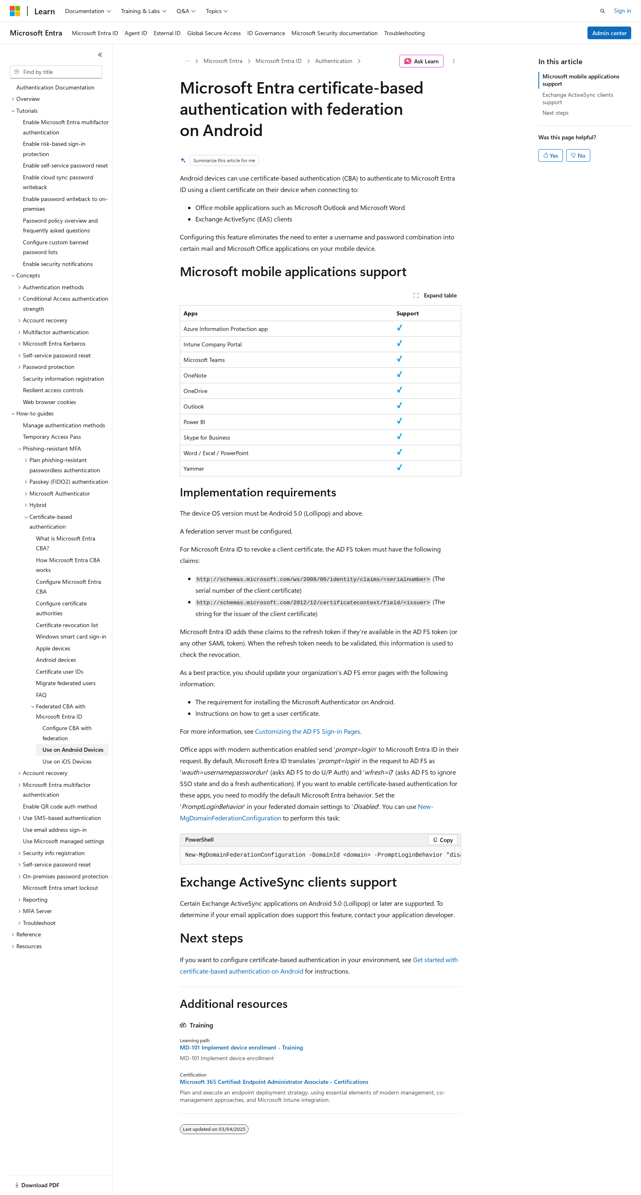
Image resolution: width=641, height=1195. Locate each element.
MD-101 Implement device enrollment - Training (241, 1047)
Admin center (609, 33)
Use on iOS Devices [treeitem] (67, 761)
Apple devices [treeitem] (53, 648)
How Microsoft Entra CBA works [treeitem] (68, 565)
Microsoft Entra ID (279, 61)
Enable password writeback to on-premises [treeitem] (65, 204)
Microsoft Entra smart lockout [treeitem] (60, 887)
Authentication (333, 61)
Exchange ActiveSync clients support (577, 98)
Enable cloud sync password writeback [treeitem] (58, 182)
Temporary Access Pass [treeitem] (52, 436)
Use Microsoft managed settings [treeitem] (63, 841)
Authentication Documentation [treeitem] (55, 87)
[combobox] (56, 71)
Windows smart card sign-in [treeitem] (71, 636)
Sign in (622, 10)
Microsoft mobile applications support (580, 79)
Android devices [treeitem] (56, 659)
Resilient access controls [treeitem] (53, 390)
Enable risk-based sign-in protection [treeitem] (54, 149)
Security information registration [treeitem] (63, 378)
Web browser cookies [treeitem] (49, 402)
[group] (320, 855)
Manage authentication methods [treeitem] (64, 425)
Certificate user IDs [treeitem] (59, 671)
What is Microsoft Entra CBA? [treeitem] (65, 543)
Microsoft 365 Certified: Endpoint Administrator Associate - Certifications (274, 1082)
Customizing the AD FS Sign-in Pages (307, 731)
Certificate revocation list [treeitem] (67, 625)
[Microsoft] (15, 11)
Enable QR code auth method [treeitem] (60, 806)
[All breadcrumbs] (187, 61)
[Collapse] (100, 54)
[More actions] (454, 61)
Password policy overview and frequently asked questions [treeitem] (60, 226)
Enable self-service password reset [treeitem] (65, 165)
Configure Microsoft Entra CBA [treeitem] (68, 587)
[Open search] (602, 11)
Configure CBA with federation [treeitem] (67, 733)
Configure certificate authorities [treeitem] (61, 608)
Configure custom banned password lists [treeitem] (55, 247)
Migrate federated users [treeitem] (66, 683)
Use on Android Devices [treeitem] (73, 749)
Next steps (555, 112)
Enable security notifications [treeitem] (58, 264)
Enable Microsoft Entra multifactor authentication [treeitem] (66, 127)
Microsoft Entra (223, 61)
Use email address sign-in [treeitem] (55, 829)
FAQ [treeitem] (41, 695)
